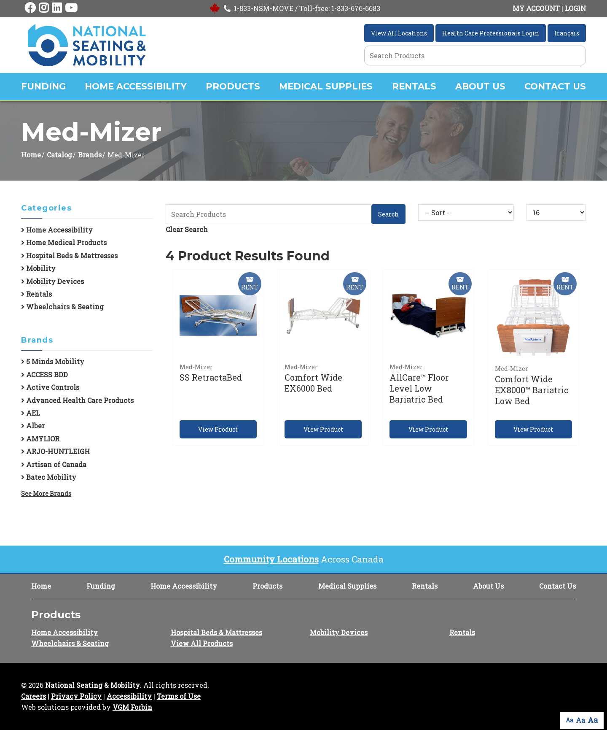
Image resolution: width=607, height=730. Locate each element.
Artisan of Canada (53, 464)
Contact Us (555, 86)
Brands (90, 154)
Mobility (38, 268)
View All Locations (399, 33)
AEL (30, 412)
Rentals (414, 86)
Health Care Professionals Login (490, 33)
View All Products (202, 643)
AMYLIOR (40, 438)
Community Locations (271, 559)
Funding (43, 86)
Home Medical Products (64, 242)
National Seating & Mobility (92, 685)
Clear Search (187, 229)
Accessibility (129, 696)
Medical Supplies (326, 86)
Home (31, 154)
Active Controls (50, 387)
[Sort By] (466, 212)
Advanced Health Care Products (77, 400)
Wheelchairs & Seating (62, 306)
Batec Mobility (48, 477)
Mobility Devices (52, 281)
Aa (569, 720)
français (566, 33)
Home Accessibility (136, 86)
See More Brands (46, 493)
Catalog (59, 154)
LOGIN (575, 8)
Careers (33, 696)
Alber (33, 425)
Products (233, 86)
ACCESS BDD (44, 374)
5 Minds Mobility (52, 361)
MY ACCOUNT (536, 8)
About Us (480, 86)
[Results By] (556, 212)
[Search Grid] (475, 55)
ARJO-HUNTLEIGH (55, 451)
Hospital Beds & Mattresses (69, 255)
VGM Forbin (132, 707)
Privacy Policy (76, 696)
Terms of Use (179, 696)
